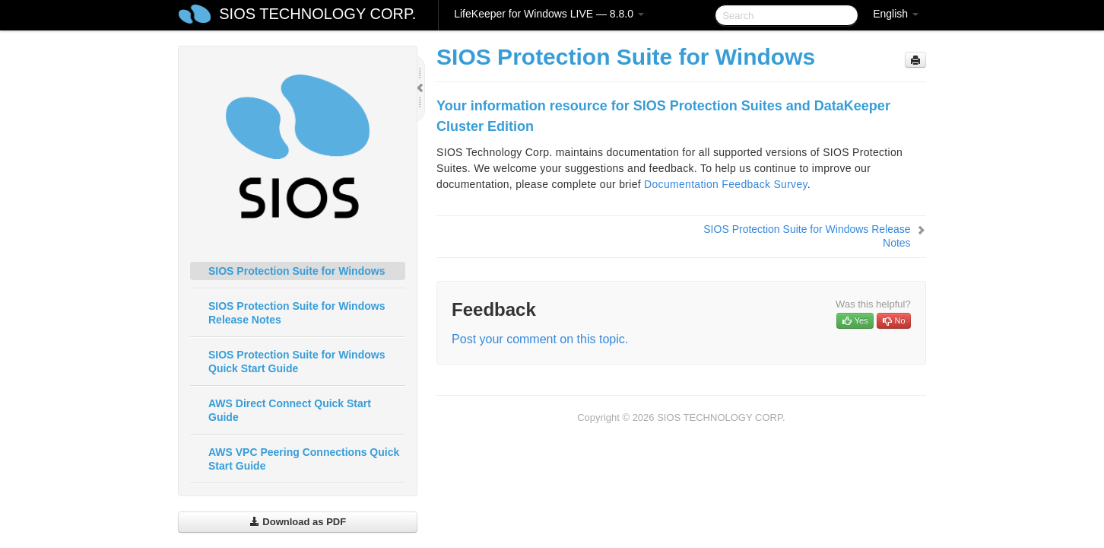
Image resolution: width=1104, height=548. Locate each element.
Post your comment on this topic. (540, 339)
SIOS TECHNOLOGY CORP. (317, 13)
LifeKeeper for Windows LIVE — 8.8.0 (549, 14)
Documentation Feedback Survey (725, 184)
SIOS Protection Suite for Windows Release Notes (296, 313)
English (895, 14)
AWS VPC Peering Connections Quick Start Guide (303, 459)
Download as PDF (297, 521)
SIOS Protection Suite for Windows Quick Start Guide (296, 361)
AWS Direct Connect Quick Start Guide (289, 410)
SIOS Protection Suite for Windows (296, 271)
